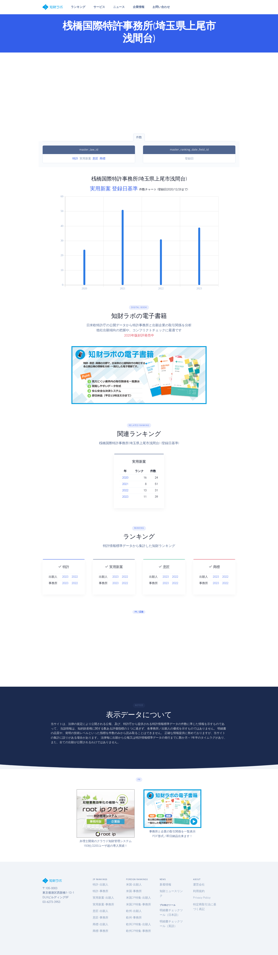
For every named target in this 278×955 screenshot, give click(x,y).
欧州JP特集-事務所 (138, 931)
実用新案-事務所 (103, 904)
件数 (139, 137)
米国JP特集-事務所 (138, 904)
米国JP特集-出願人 (138, 897)
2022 (128, 490)
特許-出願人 (100, 884)
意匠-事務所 (100, 917)
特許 (75, 158)
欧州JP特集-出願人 (138, 924)
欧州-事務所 (134, 917)
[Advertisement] (139, 93)
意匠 (95, 158)
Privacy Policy (201, 897)
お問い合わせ (161, 7)
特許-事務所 (100, 891)
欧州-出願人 (134, 911)
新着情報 (165, 884)
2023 (128, 496)
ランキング (78, 7)
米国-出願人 (134, 884)
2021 (128, 484)
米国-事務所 (134, 891)
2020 (128, 477)
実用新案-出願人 (103, 897)
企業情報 (138, 7)
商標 (102, 158)
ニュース (119, 7)
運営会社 (199, 884)
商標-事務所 (100, 931)
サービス (99, 7)
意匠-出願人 (100, 911)
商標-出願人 (100, 924)
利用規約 (199, 891)
